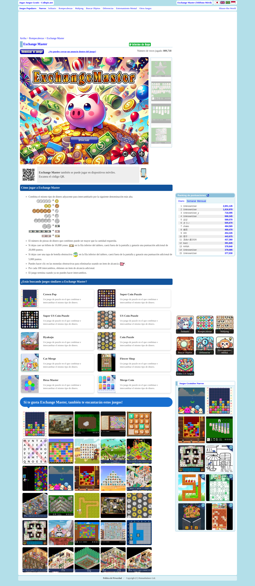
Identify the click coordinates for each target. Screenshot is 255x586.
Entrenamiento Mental (126, 8)
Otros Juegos (145, 8)
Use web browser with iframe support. (205, 226)
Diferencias (108, 8)
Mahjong (79, 8)
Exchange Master (55, 38)
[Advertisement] (88, 21)
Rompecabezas (65, 8)
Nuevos (42, 8)
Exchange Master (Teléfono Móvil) (195, 2)
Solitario (52, 8)
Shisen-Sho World (227, 8)
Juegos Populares (27, 8)
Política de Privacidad (112, 578)
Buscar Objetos (93, 8)
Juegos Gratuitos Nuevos (191, 383)
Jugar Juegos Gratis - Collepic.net (36, 2)
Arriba (23, 38)
